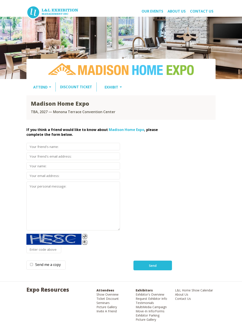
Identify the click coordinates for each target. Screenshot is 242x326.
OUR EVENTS (152, 11)
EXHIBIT (111, 87)
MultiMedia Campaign (151, 307)
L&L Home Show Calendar (194, 290)
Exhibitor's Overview (150, 294)
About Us (181, 294)
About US (177, 11)
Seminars (103, 303)
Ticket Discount (107, 299)
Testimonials (145, 303)
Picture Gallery (106, 307)
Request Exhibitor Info (151, 299)
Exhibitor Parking (147, 315)
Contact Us (201, 11)
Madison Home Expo (126, 129)
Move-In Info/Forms (150, 311)
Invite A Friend (106, 311)
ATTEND (40, 87)
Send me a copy (47, 264)
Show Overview (107, 294)
